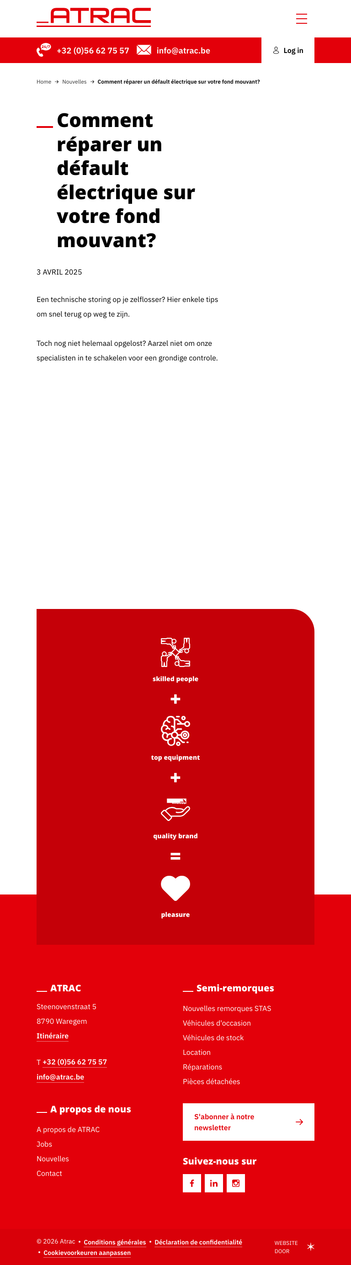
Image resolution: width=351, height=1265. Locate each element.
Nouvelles (74, 81)
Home (44, 81)
